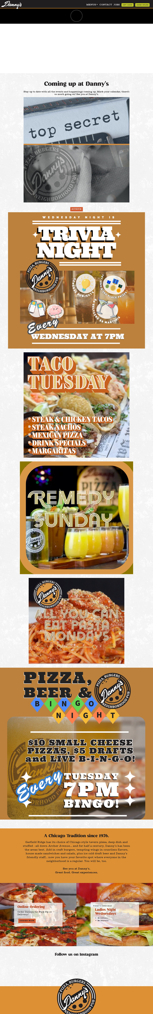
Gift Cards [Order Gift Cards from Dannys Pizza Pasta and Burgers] (127, 5)
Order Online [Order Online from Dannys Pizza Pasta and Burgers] (142, 5)
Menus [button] (91, 4)
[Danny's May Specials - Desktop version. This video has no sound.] (76, 16)
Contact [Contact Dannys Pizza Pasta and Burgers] (105, 4)
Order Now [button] (27, 920)
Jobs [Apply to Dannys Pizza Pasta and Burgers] (117, 4)
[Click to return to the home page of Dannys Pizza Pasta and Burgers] (11, 4)
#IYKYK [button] (77, 209)
